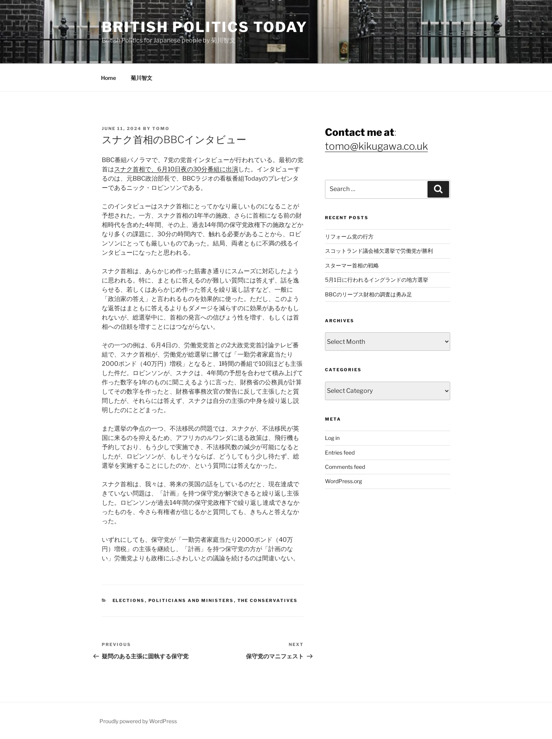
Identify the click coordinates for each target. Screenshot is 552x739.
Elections (129, 600)
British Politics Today (205, 27)
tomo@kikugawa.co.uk (376, 146)
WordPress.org (343, 481)
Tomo (161, 128)
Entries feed (340, 452)
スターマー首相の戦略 (352, 265)
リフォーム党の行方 (349, 236)
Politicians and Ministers (191, 600)
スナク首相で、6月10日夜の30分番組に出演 (176, 169)
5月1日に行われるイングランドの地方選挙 (376, 279)
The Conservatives (267, 600)
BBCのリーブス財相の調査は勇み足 (368, 294)
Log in (332, 438)
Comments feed (345, 466)
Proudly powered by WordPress (138, 721)
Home (108, 77)
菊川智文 (141, 77)
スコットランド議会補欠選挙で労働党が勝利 (379, 250)
